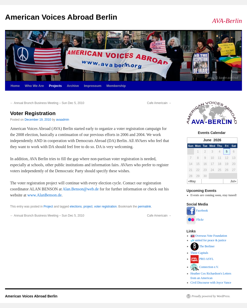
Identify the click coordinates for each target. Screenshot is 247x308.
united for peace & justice (210, 240)
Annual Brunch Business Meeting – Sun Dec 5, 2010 (47, 103)
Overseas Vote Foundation (211, 235)
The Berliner (206, 246)
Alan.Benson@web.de (81, 189)
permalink (144, 206)
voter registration (105, 206)
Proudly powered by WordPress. (211, 296)
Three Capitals (199, 253)
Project (48, 206)
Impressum (92, 86)
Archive (73, 86)
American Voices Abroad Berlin (61, 17)
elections (76, 206)
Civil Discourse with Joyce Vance (211, 282)
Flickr (200, 219)
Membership (116, 86)
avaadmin (62, 119)
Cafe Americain (159, 103)
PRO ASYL (206, 259)
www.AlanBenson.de (44, 195)
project (87, 206)
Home (15, 86)
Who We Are (34, 86)
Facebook (202, 210)
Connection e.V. (209, 267)
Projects (55, 86)
